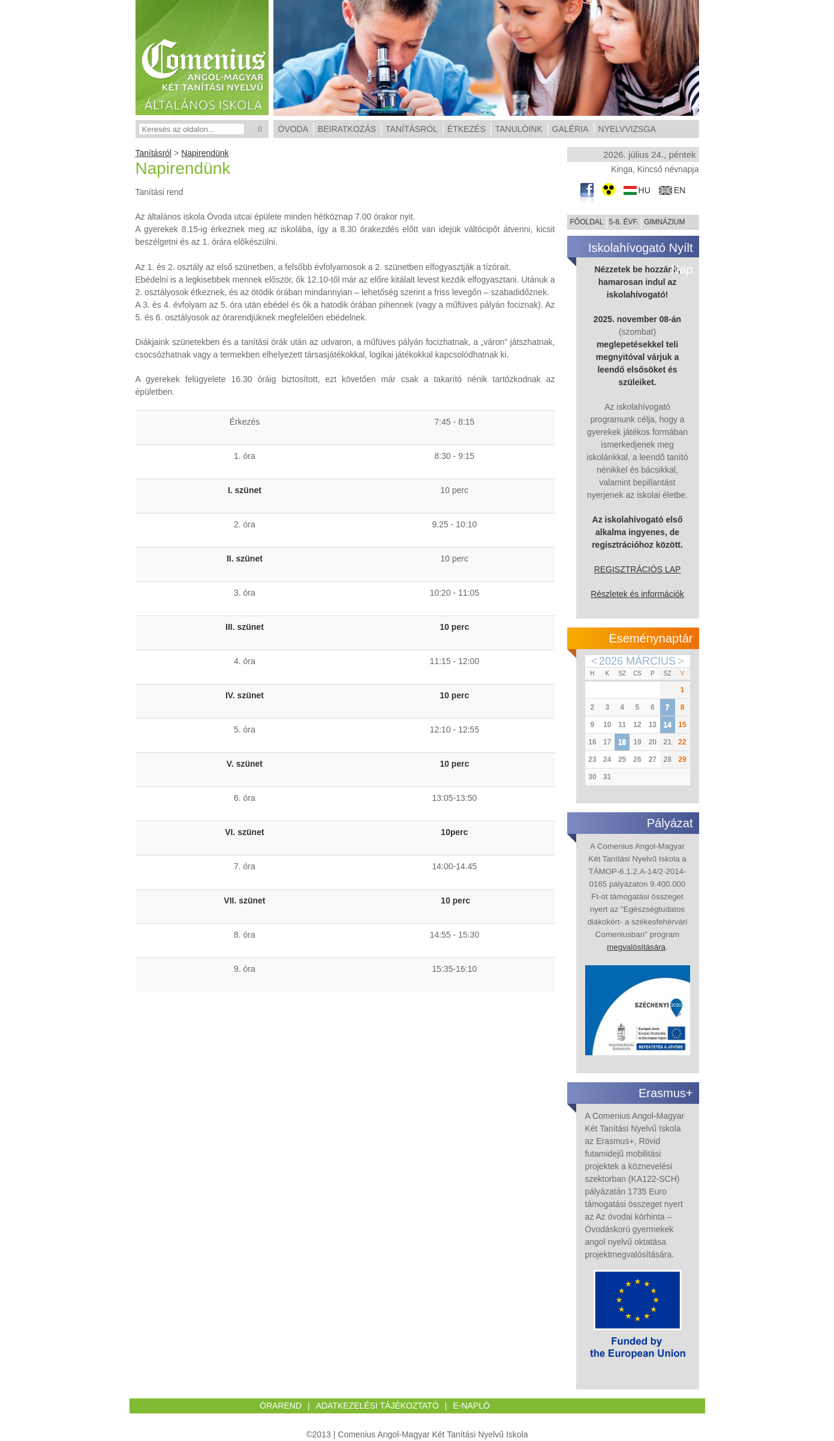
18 (622, 742)
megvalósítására (636, 946)
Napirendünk (204, 153)
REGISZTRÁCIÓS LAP (637, 569)
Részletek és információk (637, 594)
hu (645, 190)
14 (667, 724)
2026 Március (637, 661)
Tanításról (154, 153)
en (679, 190)
